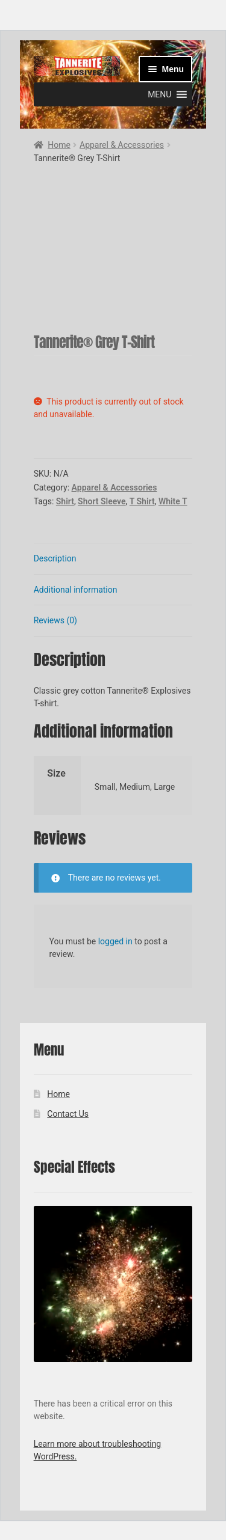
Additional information (76, 589)
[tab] (113, 559)
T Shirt (142, 501)
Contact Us (68, 1114)
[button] (159, 94)
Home (59, 145)
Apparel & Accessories (122, 145)
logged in (115, 941)
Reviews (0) (55, 620)
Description (55, 558)
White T (173, 501)
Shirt (65, 501)
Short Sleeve (101, 501)
